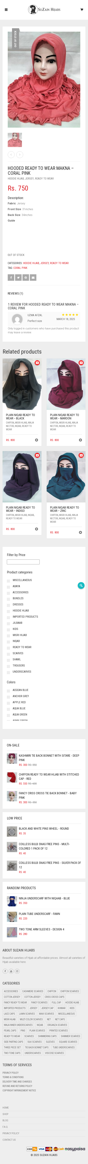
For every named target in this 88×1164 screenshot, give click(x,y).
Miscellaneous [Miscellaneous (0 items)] (66, 1013)
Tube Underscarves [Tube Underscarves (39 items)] (64, 1047)
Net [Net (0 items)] (49, 1019)
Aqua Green (20, 714)
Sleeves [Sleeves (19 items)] (50, 1041)
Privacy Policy (11, 1072)
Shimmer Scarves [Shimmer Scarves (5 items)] (70, 1036)
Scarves (18, 653)
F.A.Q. (5, 1126)
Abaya (16, 586)
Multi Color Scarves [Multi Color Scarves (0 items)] (31, 1019)
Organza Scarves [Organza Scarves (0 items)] (57, 1025)
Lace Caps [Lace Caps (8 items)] (9, 1013)
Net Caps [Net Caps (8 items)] (60, 1019)
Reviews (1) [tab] (15, 293)
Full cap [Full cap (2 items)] (56, 1002)
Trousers (19, 665)
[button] (36, 440)
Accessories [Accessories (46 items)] (11, 991)
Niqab (18, 426)
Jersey (29, 178)
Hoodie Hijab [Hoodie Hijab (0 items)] (72, 1002)
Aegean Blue (20, 690)
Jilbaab (17, 622)
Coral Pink (20, 268)
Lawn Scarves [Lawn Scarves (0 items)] (27, 1013)
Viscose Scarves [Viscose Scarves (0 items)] (54, 1053)
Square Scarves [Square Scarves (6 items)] (68, 1041)
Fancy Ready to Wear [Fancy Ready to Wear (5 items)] (15, 1002)
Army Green (20, 720)
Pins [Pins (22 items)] (23, 1030)
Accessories (20, 592)
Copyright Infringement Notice (19, 1090)
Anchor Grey (21, 696)
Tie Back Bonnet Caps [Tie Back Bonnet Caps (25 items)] (37, 1047)
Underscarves (22, 671)
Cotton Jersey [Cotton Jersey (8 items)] (32, 997)
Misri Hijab (21, 422)
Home (6, 1107)
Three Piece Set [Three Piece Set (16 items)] (12, 1047)
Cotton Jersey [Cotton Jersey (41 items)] (12, 997)
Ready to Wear (44, 178)
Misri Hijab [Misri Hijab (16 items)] (10, 1019)
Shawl (17, 659)
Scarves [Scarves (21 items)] (29, 1036)
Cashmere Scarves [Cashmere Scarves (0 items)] (32, 991)
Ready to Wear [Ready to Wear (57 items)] (12, 1036)
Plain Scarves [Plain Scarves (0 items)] (37, 1030)
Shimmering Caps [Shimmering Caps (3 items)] (47, 1036)
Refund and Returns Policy (17, 1086)
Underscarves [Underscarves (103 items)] (33, 1053)
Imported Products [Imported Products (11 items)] (15, 1008)
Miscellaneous (22, 580)
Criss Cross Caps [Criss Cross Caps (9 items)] (54, 997)
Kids (15, 629)
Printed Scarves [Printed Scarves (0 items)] (58, 1030)
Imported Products (25, 616)
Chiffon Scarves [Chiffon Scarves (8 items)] (69, 991)
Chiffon (10, 422)
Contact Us (9, 1139)
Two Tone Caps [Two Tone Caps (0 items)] (12, 1053)
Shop (5, 1114)
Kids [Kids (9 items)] (72, 1008)
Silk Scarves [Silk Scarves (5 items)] (34, 1041)
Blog (5, 1120)
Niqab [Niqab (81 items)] (40, 1025)
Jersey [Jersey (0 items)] (33, 1008)
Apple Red (19, 702)
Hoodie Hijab (16, 178)
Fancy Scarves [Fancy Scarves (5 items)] (39, 1002)
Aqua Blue (19, 708)
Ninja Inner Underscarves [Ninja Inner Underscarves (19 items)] (18, 1025)
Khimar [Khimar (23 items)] (62, 1008)
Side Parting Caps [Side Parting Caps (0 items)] (13, 1041)
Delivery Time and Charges (17, 1081)
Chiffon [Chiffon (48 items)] (52, 991)
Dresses (18, 604)
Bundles (18, 598)
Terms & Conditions (13, 1077)
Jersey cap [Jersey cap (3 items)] (48, 1008)
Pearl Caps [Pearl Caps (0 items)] (10, 1030)
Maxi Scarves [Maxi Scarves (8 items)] (46, 1013)
